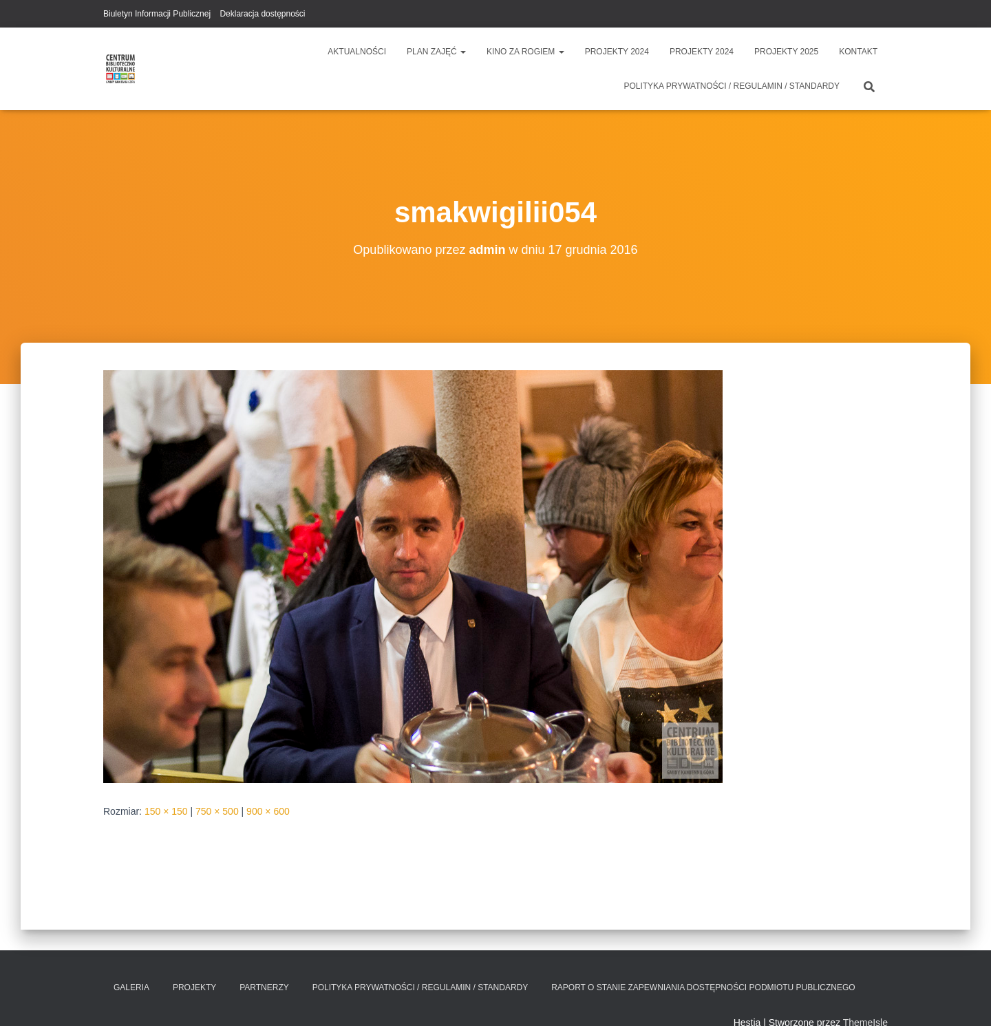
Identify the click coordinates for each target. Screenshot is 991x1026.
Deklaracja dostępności (262, 14)
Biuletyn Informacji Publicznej (157, 14)
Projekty (194, 987)
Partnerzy (264, 987)
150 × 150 (166, 811)
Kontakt (858, 51)
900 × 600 (268, 811)
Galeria (131, 987)
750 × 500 (217, 811)
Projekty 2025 (786, 51)
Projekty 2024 (617, 51)
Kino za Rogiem (525, 51)
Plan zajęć (436, 51)
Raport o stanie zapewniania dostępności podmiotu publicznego (703, 987)
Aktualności (357, 51)
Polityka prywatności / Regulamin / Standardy (732, 86)
